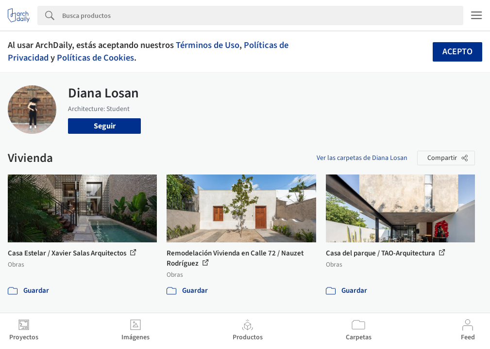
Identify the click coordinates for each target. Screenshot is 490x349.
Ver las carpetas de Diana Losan (362, 158)
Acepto (457, 52)
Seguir (105, 126)
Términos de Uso (207, 45)
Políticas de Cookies (95, 57)
